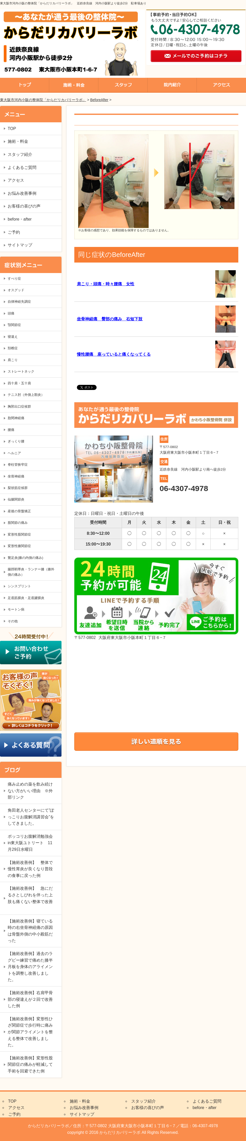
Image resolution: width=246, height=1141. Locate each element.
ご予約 (14, 232)
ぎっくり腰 (16, 441)
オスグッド (16, 290)
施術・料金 (18, 141)
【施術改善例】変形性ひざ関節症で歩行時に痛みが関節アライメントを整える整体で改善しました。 (30, 1032)
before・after (20, 219)
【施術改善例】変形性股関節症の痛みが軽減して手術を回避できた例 (30, 1064)
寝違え (13, 337)
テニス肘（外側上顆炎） (26, 395)
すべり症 (14, 278)
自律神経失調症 (19, 301)
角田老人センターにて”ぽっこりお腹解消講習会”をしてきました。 (31, 816)
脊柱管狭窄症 (18, 464)
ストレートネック (21, 371)
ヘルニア (14, 453)
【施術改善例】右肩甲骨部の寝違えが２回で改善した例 (30, 999)
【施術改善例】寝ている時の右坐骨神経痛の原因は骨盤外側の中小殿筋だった (30, 931)
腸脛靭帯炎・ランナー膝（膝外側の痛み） (31, 571)
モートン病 (16, 609)
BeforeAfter (99, 100)
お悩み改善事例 (22, 193)
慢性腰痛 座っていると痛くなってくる (114, 354)
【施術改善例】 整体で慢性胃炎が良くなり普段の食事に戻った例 (30, 869)
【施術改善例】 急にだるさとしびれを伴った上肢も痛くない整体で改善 (30, 898)
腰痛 (11, 430)
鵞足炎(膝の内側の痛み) (25, 558)
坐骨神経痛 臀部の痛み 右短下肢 (109, 319)
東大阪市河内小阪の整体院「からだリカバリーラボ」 (43, 100)
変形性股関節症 (19, 534)
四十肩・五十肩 (19, 383)
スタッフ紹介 (20, 154)
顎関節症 (14, 325)
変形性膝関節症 (19, 546)
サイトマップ (20, 245)
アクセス (16, 180)
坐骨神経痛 (16, 476)
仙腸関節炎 (16, 499)
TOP (12, 128)
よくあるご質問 (22, 167)
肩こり (13, 360)
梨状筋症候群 (18, 488)
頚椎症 (13, 348)
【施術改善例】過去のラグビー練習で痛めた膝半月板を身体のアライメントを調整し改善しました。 (30, 966)
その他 (13, 621)
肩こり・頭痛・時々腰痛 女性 (105, 284)
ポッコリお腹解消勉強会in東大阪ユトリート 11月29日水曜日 (30, 843)
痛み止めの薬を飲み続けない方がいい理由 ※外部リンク (30, 790)
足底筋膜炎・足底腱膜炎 (26, 598)
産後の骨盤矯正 (19, 511)
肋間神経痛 (16, 418)
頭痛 (11, 313)
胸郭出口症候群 (19, 406)
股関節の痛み (18, 523)
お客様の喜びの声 (24, 206)
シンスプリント (19, 586)
